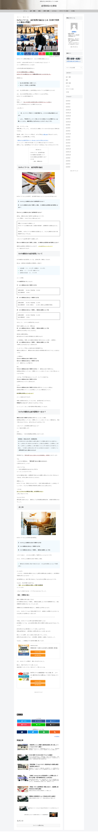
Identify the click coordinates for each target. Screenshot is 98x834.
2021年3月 (68, 139)
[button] (81, 67)
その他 (67, 91)
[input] (74, 67)
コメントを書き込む (38, 820)
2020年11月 (68, 151)
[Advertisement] (38, 697)
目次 (37, 149)
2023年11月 (68, 112)
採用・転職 (68, 83)
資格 (67, 79)
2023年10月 (68, 115)
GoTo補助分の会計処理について (38, 154)
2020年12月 (68, 148)
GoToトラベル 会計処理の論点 (38, 152)
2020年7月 (68, 163)
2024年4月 (68, 100)
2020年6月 (68, 166)
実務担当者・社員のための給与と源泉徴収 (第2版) (44, 648)
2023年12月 (68, 109)
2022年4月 (68, 130)
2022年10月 (68, 121)
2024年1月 (68, 106)
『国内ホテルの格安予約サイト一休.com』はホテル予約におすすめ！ (33, 140)
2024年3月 (68, 103)
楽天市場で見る (49, 651)
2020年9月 (68, 157)
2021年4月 (68, 136)
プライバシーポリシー (78, 829)
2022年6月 (68, 127)
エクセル (68, 85)
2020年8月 (68, 160)
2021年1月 (68, 145)
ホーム (63, 829)
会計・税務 (19, 709)
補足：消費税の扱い (38, 161)
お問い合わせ (69, 829)
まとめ (32, 159)
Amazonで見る (36, 651)
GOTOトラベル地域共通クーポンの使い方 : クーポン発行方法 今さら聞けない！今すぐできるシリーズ (44, 673)
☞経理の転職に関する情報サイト (73, 61)
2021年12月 (68, 133)
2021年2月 (68, 142)
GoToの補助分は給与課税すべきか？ (39, 156)
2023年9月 (68, 118)
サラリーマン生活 (70, 88)
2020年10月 (68, 154)
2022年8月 (68, 124)
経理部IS (74, 31)
